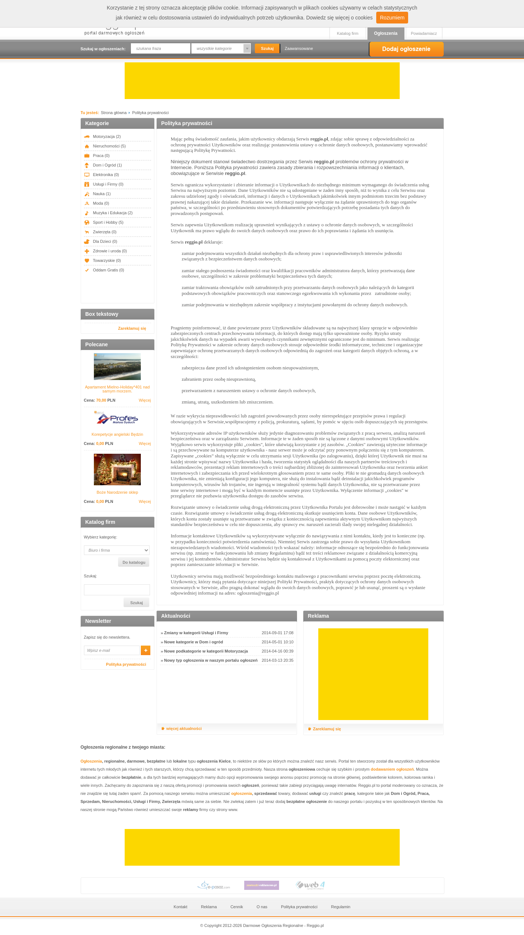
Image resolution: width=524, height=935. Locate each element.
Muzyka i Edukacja (108, 213)
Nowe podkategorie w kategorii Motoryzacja (206, 651)
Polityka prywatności (126, 664)
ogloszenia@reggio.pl (258, 593)
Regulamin (341, 907)
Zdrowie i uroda (105, 251)
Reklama (209, 907)
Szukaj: (90, 576)
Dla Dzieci (100, 241)
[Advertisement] (262, 80)
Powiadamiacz (424, 33)
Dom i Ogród (103, 165)
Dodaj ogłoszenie (406, 49)
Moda (96, 203)
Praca (97, 155)
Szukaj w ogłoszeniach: (103, 49)
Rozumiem (392, 18)
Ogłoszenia (385, 33)
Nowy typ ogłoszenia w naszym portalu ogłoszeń (211, 660)
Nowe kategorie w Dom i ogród (193, 642)
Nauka (97, 193)
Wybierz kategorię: (100, 537)
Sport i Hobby (104, 222)
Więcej (145, 400)
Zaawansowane (299, 48)
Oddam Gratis (104, 270)
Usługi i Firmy (104, 184)
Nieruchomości (105, 146)
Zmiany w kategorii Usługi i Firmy (196, 633)
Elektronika (101, 174)
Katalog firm (348, 33)
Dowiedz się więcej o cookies (339, 18)
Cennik (236, 907)
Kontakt (180, 907)
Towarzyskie (102, 260)
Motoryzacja (102, 136)
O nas (262, 907)
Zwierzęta (100, 232)
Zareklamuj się (132, 328)
